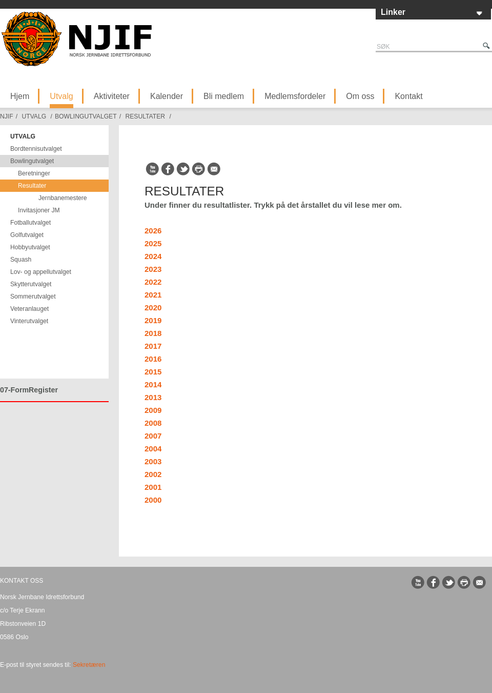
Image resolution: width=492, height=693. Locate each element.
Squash (20, 259)
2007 (153, 435)
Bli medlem (223, 96)
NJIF (6, 116)
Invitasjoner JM (39, 210)
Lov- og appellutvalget (40, 271)
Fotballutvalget (30, 222)
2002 (153, 474)
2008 (153, 423)
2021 (153, 294)
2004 (153, 448)
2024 (153, 256)
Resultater (145, 116)
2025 (153, 243)
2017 (153, 346)
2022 (153, 282)
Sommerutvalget (33, 296)
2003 (153, 461)
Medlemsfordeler (294, 96)
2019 (153, 320)
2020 (153, 307)
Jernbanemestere (62, 198)
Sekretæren (89, 664)
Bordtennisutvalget (36, 148)
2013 (153, 397)
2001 (153, 487)
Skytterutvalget (30, 284)
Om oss (360, 96)
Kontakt (408, 96)
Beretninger (34, 173)
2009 (153, 410)
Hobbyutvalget (30, 247)
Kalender (166, 96)
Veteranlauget (29, 308)
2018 (153, 333)
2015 (153, 371)
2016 (153, 358)
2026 (153, 230)
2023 (153, 269)
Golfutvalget (27, 235)
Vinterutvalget (29, 321)
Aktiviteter (112, 96)
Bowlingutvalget (86, 116)
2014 (153, 384)
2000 (153, 500)
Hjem (19, 96)
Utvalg (61, 96)
